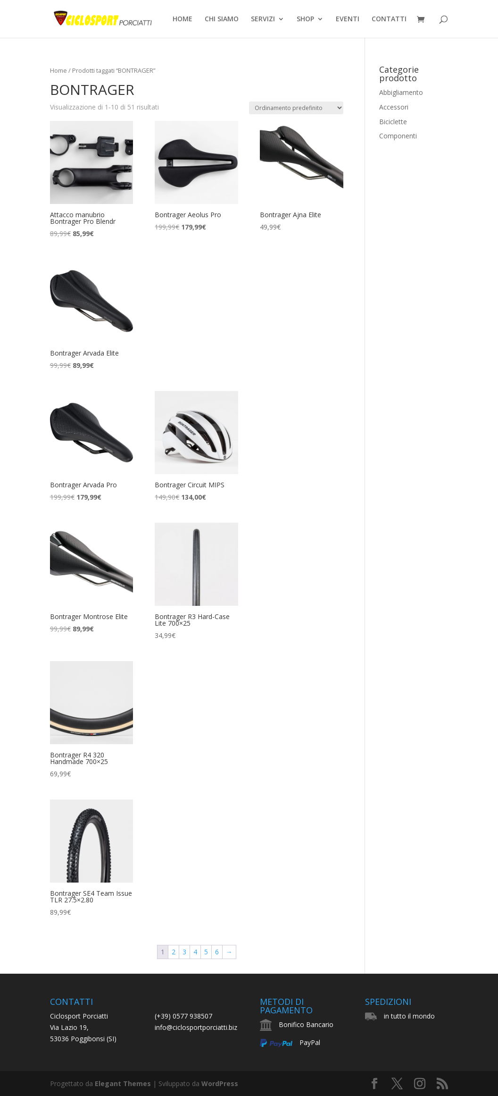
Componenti (398, 135)
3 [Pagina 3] (184, 951)
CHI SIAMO (222, 19)
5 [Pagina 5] (206, 951)
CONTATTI (389, 19)
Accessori (393, 106)
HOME (182, 19)
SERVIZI (263, 19)
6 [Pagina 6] (217, 951)
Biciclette (393, 121)
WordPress (219, 1083)
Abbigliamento (401, 92)
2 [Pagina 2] (173, 951)
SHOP (305, 19)
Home (58, 70)
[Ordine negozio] (296, 108)
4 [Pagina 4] (195, 951)
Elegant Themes (123, 1083)
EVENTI (347, 19)
